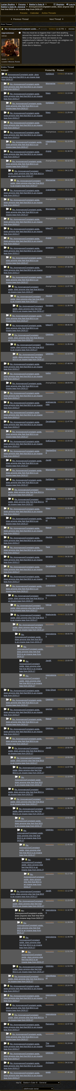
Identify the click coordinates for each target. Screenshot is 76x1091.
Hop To (18, 1083)
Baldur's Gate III (36, 4)
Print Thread (6, 24)
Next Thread (57, 19)
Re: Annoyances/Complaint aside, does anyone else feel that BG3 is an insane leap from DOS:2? (23, 86)
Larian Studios (8, 4)
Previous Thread (19, 19)
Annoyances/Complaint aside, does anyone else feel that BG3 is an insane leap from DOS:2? (20, 77)
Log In (70, 4)
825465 (72, 29)
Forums (22, 4)
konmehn (42, 29)
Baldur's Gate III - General (13, 7)
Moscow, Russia (14, 62)
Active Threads (49, 13)
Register (58, 4)
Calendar (34, 13)
